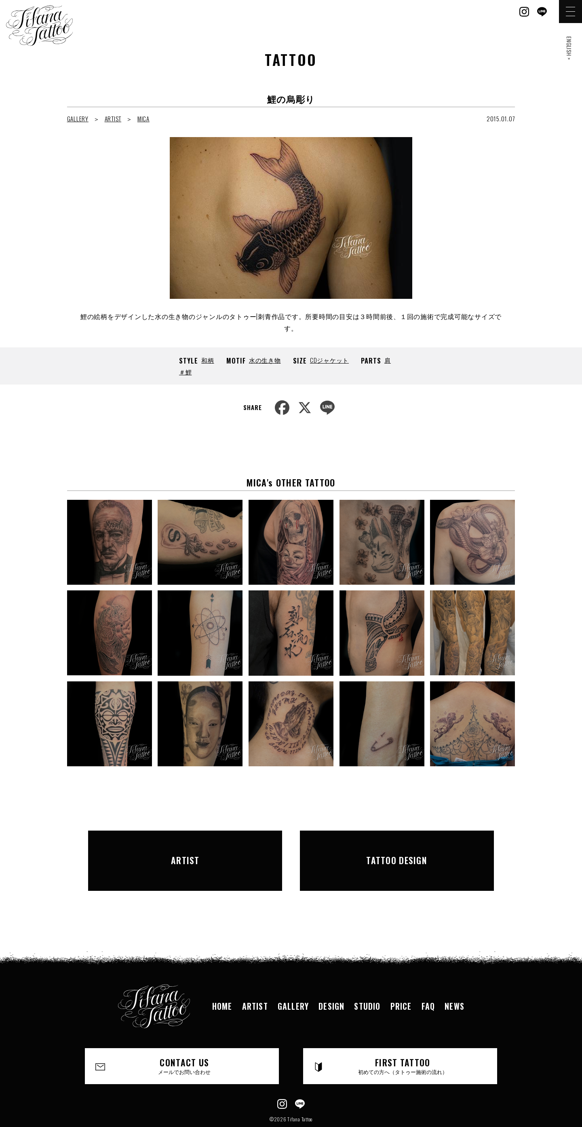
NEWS (454, 979)
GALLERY (78, 118)
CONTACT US (185, 1040)
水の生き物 (265, 359)
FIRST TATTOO (403, 1040)
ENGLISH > (569, 48)
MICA (143, 118)
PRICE (401, 979)
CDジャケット (329, 359)
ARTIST (113, 118)
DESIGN (331, 979)
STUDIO (367, 979)
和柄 (207, 359)
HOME (222, 979)
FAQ (428, 979)
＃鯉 (185, 371)
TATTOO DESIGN (396, 847)
